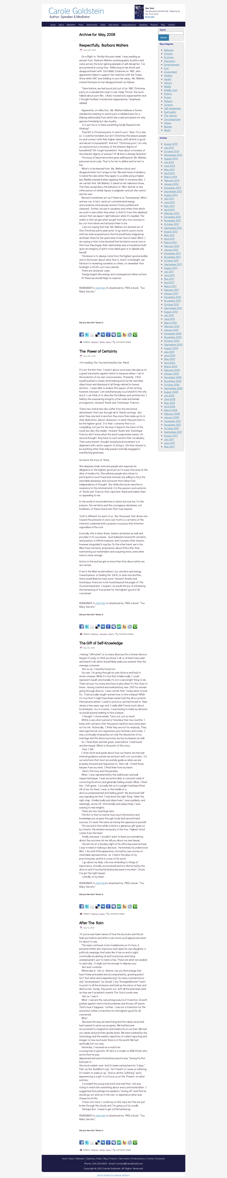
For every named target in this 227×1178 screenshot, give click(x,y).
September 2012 (173, 228)
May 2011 (169, 279)
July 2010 (169, 315)
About (71, 1158)
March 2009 (170, 366)
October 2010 (171, 304)
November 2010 (172, 300)
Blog (106, 1158)
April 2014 (169, 173)
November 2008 (172, 381)
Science (168, 104)
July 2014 (169, 162)
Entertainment (172, 64)
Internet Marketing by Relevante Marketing (113, 1175)
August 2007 (171, 435)
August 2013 (171, 195)
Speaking (91, 1158)
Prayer (167, 97)
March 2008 (170, 410)
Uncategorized (172, 119)
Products (113, 1158)
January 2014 (171, 184)
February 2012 (171, 246)
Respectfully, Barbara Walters (103, 45)
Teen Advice (124, 1158)
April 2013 (169, 209)
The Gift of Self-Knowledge (101, 643)
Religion (168, 101)
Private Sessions (138, 1158)
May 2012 (169, 235)
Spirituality (170, 112)
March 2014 (170, 176)
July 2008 (169, 395)
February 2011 (171, 290)
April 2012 (169, 238)
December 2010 (172, 297)
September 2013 (173, 191)
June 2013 (169, 202)
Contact (150, 1158)
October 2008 (171, 384)
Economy (169, 57)
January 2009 (171, 373)
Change (168, 53)
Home (64, 1158)
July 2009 (169, 351)
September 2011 (173, 264)
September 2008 (173, 388)
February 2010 (171, 326)
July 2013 (169, 198)
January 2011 (171, 293)
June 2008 (169, 399)
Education (103, 634)
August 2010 (171, 311)
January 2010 (171, 330)
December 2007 (172, 421)
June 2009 (169, 355)
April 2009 (169, 362)
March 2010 (170, 322)
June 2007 (169, 443)
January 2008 (171, 417)
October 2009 (171, 340)
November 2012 (172, 220)
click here (101, 288)
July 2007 (169, 439)
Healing (168, 75)
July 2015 (169, 147)
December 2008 (172, 377)
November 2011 (172, 257)
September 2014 (173, 155)
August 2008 (171, 392)
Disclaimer (160, 1158)
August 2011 (170, 268)
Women (168, 126)
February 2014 (172, 180)
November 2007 (172, 424)
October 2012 (171, 224)
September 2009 (173, 344)
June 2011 (169, 275)
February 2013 (171, 213)
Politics (168, 93)
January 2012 (171, 249)
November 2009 (172, 337)
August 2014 (171, 158)
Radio (99, 1158)
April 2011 (169, 282)
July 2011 (169, 271)
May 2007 (169, 446)
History (168, 83)
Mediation (80, 1158)
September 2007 (173, 432)
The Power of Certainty (98, 351)
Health (167, 79)
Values (108, 342)
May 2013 (169, 206)
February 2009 (172, 370)
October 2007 (171, 428)
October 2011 (171, 260)
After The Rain (91, 922)
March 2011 (170, 286)
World (167, 130)
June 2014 (169, 165)
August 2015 (171, 144)
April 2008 (169, 406)
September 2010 (173, 308)
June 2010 (169, 319)
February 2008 (172, 413)
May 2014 (169, 169)
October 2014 (171, 151)
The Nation (170, 115)
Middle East (170, 90)
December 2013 (172, 187)
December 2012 (172, 217)
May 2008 (169, 403)
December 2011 (172, 253)
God (166, 68)
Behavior (94, 342)
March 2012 (170, 242)
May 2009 (169, 359)
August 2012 (170, 231)
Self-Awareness (172, 108)
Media (102, 342)
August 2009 (171, 348)
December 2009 (172, 333)
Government (170, 72)
